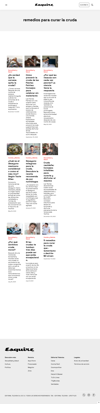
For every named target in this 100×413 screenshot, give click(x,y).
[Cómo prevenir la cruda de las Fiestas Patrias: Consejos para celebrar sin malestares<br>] (32, 61)
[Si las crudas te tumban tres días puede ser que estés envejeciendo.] (32, 229)
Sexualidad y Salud (12, 71)
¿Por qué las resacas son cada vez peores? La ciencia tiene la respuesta (50, 83)
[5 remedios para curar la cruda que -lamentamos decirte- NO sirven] (50, 229)
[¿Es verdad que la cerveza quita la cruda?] (15, 61)
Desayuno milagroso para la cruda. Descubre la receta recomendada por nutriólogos (32, 171)
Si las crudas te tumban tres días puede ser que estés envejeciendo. (32, 251)
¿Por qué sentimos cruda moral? (13, 246)
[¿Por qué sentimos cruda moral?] (15, 229)
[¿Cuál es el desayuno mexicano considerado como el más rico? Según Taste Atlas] (15, 149)
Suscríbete (84, 5)
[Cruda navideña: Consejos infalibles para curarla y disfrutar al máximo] (50, 149)
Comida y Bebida (14, 158)
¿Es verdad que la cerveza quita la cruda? (14, 80)
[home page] (44, 5)
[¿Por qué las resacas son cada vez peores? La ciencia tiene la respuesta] (50, 61)
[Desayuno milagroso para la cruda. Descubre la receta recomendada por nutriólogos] (32, 149)
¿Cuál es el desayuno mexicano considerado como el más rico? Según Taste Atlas (14, 170)
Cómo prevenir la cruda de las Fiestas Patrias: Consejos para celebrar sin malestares (32, 85)
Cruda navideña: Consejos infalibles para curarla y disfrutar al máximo (50, 171)
